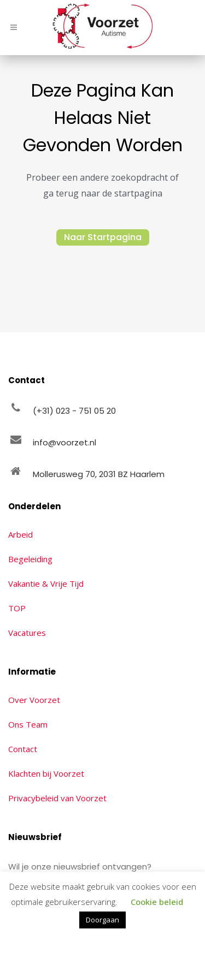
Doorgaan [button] (102, 920)
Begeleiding (30, 558)
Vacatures (27, 632)
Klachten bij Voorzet (46, 773)
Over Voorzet (34, 699)
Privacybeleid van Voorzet (57, 798)
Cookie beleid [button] (157, 901)
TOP (17, 608)
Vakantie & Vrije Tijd (46, 583)
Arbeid (20, 534)
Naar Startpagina (103, 237)
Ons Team (28, 724)
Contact (22, 748)
